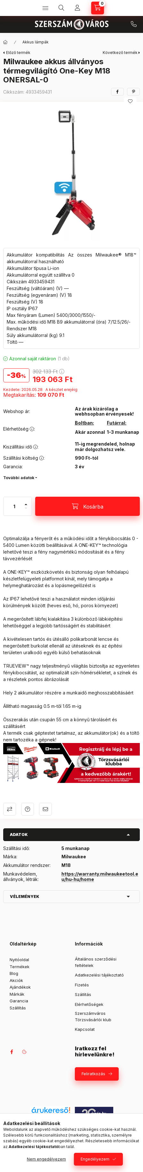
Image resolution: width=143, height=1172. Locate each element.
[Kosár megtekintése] (97, 8)
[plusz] (25, 501)
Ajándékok (20, 987)
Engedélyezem (95, 1159)
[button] (71, 173)
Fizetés (82, 984)
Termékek (19, 966)
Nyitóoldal (19, 959)
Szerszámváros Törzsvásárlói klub (93, 1016)
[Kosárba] (87, 506)
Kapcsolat (85, 1029)
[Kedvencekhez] (130, 101)
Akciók (16, 980)
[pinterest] (133, 92)
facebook (11, 1052)
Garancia (19, 1000)
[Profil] (77, 8)
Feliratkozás (93, 1073)
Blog (14, 973)
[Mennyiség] (14, 506)
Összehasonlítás (9, 809)
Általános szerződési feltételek (95, 962)
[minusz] (25, 511)
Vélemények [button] (24, 896)
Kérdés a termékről (27, 809)
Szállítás (18, 1007)
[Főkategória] (5, 42)
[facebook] (117, 92)
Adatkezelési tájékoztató (99, 974)
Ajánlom (45, 809)
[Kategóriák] (45, 8)
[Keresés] (61, 8)
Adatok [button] (19, 834)
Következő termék (120, 52)
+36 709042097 (134, 24)
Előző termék (18, 52)
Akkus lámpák (35, 42)
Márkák (17, 994)
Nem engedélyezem (46, 1159)
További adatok (18, 477)
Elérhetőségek (89, 1004)
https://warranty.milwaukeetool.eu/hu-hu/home (99, 876)
